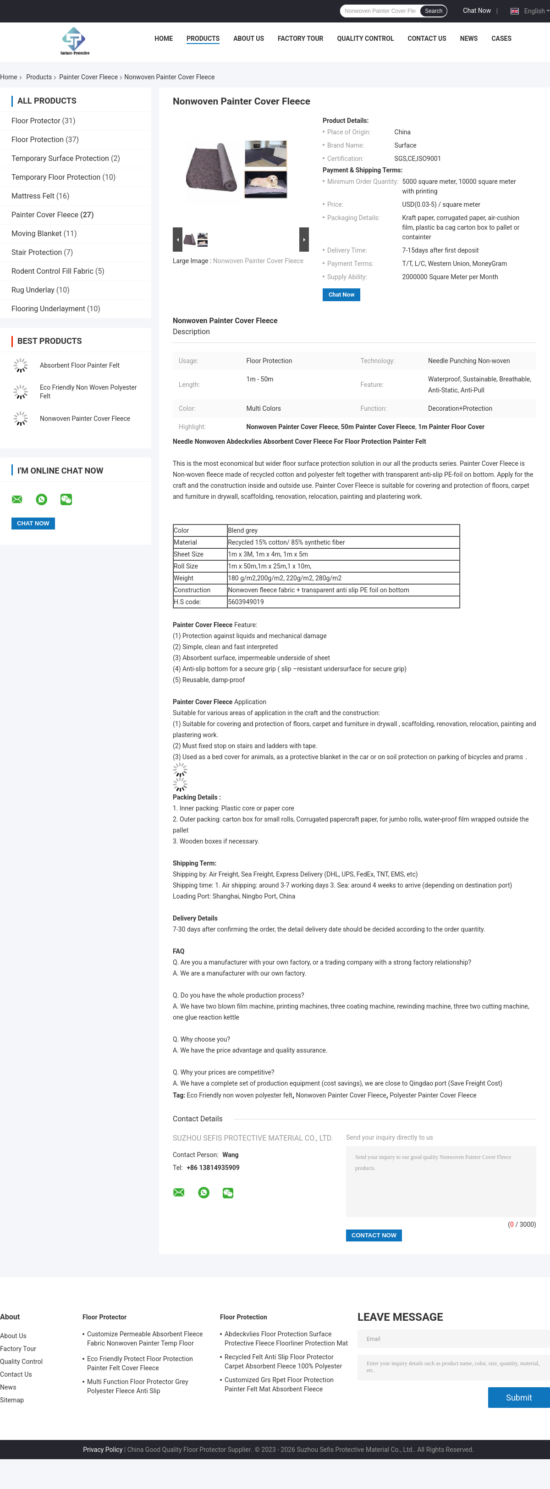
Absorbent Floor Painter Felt (80, 365)
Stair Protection (36, 252)
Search (433, 11)
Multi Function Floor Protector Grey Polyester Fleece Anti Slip (137, 1386)
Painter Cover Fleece (88, 77)
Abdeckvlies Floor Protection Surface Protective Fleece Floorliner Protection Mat (286, 1338)
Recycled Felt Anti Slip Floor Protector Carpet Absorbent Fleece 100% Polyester (283, 1361)
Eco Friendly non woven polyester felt (239, 1095)
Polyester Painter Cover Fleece (433, 1095)
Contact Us (426, 38)
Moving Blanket (36, 233)
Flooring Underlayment (48, 308)
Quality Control (365, 38)
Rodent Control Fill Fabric (52, 271)
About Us (248, 38)
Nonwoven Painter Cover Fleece (85, 418)
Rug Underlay (33, 290)
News (469, 38)
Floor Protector (35, 120)
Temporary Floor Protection (55, 177)
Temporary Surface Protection (60, 158)
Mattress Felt (33, 196)
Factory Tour (301, 38)
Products (203, 38)
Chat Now (477, 10)
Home (163, 38)
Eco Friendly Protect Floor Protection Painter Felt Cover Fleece (140, 1363)
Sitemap (12, 1400)
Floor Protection (37, 139)
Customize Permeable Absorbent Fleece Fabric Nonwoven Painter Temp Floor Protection (145, 1340)
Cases (501, 38)
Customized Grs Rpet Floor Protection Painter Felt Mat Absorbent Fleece (279, 1384)
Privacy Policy (102, 1449)
